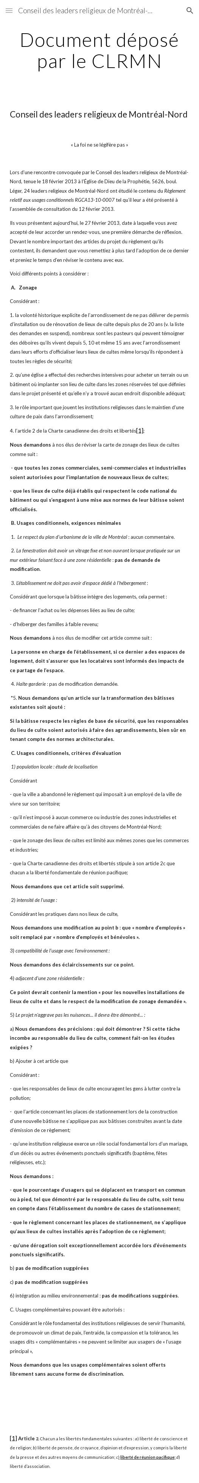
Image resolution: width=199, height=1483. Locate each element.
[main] (99, 50)
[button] (9, 10)
